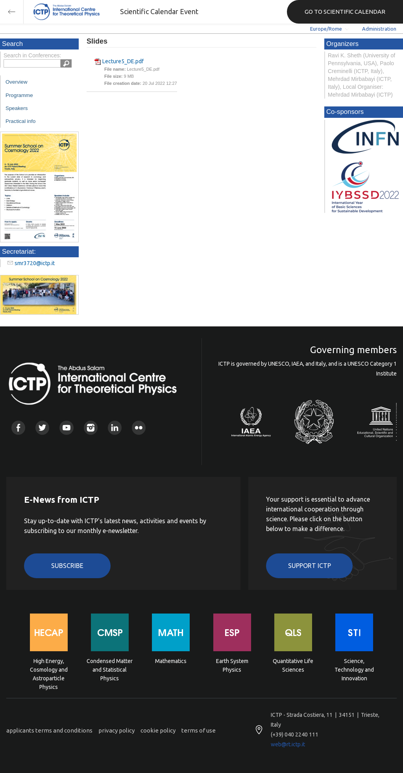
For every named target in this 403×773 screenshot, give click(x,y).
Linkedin (115, 427)
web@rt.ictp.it (288, 744)
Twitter (42, 427)
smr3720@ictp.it (35, 263)
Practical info (20, 121)
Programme (19, 95)
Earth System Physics (232, 665)
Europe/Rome (326, 28)
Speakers (17, 108)
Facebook (18, 427)
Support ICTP (309, 565)
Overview (17, 82)
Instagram (91, 427)
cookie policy (158, 730)
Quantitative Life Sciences (293, 665)
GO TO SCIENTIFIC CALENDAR (345, 11)
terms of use (198, 730)
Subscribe (67, 565)
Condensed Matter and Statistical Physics (110, 669)
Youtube (66, 427)
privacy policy (116, 730)
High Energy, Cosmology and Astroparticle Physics (49, 669)
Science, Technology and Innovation (354, 669)
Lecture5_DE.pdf (123, 61)
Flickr (139, 427)
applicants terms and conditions (49, 730)
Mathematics (171, 661)
